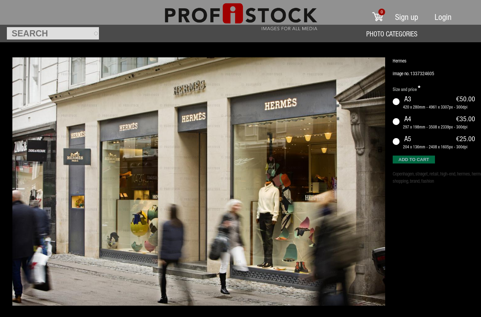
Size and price (406, 88)
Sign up (406, 17)
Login (443, 17)
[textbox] (53, 33)
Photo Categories (391, 34)
